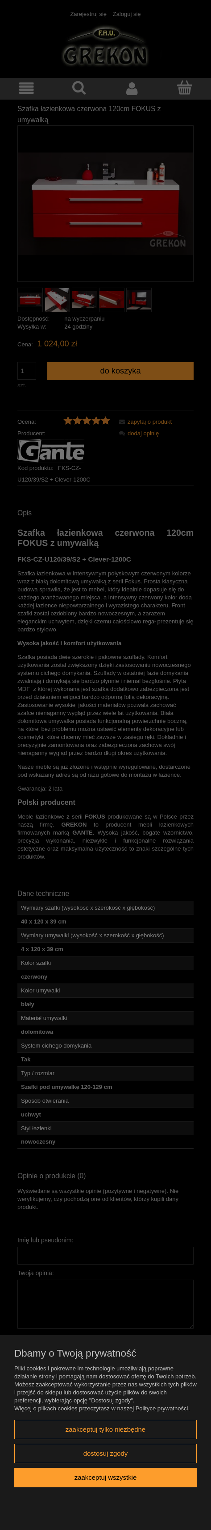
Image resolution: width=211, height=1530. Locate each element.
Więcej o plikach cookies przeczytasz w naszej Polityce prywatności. (102, 1408)
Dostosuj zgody (105, 1453)
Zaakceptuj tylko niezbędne (105, 1429)
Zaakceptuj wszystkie (105, 1477)
